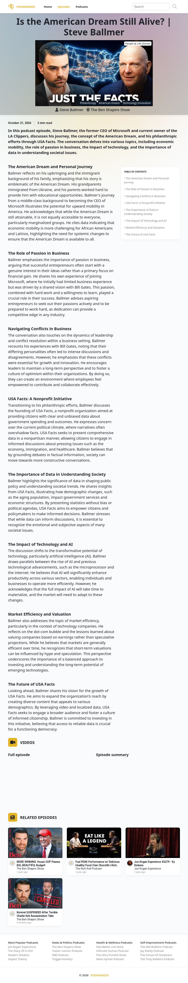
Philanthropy (88, 103)
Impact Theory (17, 959)
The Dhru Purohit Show (111, 955)
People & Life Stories (138, 43)
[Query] (151, 6)
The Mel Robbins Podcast (156, 947)
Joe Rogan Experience (147, 868)
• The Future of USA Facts (139, 234)
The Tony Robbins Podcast (157, 959)
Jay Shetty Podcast (152, 951)
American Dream (109, 103)
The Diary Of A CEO (20, 951)
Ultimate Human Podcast (112, 951)
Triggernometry (62, 959)
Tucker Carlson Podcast (67, 951)
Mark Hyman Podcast (110, 959)
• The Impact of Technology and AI (145, 220)
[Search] (174, 6)
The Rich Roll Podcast (88, 868)
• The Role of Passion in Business (144, 189)
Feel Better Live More (110, 947)
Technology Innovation (137, 103)
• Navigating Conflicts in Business (144, 196)
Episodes (64, 6)
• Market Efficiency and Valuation (144, 227)
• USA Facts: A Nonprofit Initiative (144, 203)
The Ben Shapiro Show (108, 109)
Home (48, 6)
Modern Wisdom (19, 955)
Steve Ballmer (71, 109)
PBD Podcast (60, 955)
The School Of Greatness (156, 955)
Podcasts (82, 6)
